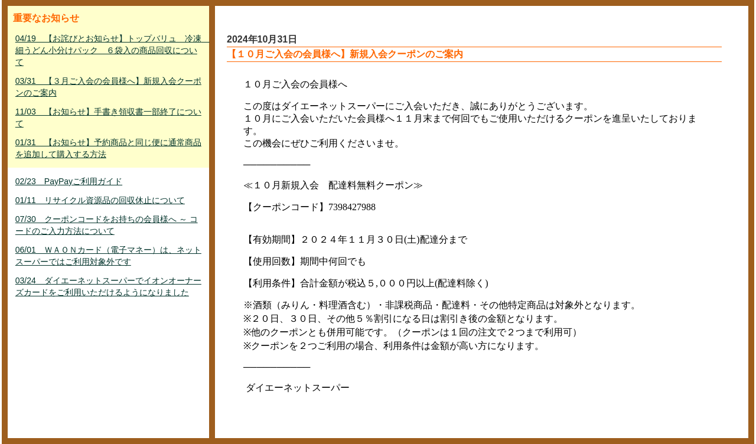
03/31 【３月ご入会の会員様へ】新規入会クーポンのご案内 (108, 86)
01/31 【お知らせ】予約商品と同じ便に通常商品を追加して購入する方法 (108, 148)
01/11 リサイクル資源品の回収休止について (100, 200)
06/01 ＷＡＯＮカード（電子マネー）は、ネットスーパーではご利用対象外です (108, 255)
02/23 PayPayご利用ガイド (68, 181)
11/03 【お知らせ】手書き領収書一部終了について (108, 117)
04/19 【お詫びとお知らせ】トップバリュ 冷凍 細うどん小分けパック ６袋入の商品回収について (109, 50)
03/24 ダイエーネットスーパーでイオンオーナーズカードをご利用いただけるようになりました (108, 286)
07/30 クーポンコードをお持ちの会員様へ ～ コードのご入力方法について (106, 225)
